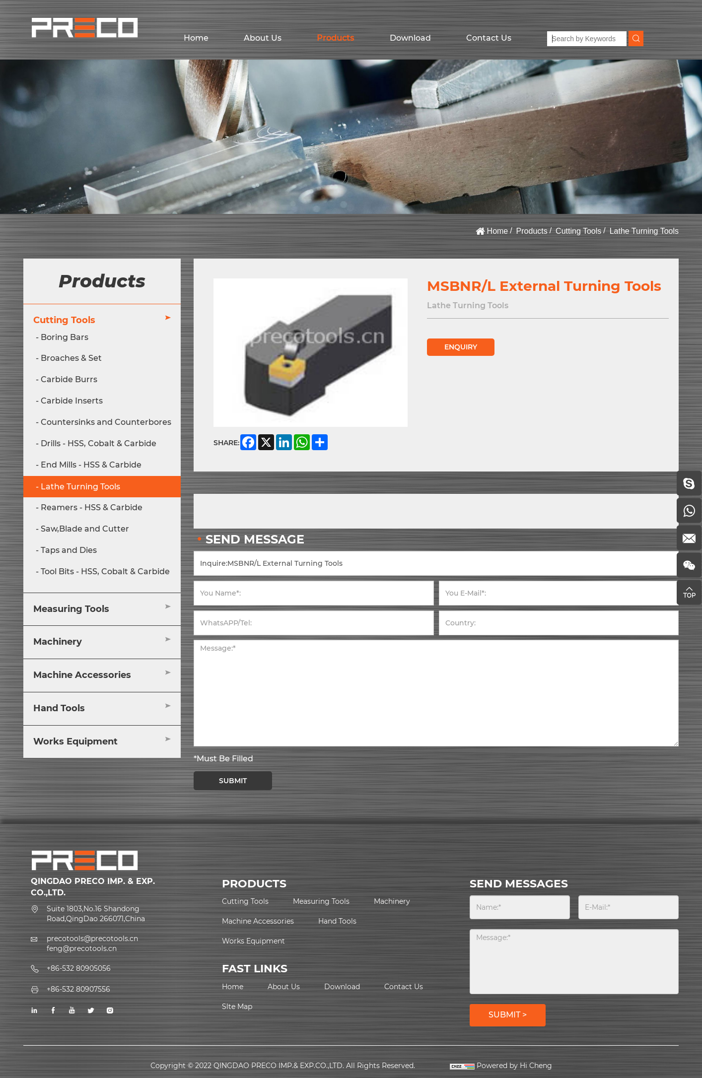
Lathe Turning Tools (644, 231)
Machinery (57, 641)
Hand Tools (59, 708)
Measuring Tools (71, 609)
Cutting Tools (578, 231)
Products (335, 38)
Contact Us (488, 38)
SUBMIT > (508, 1014)
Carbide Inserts (72, 400)
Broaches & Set (71, 358)
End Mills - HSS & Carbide (91, 465)
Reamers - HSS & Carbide (91, 507)
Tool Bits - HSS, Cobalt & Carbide (105, 571)
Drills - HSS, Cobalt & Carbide (98, 443)
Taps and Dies (69, 550)
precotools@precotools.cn (92, 938)
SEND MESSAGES (519, 883)
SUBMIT (233, 780)
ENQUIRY (460, 346)
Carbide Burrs (69, 379)
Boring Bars (64, 337)
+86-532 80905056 (79, 968)
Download (410, 38)
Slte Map (237, 1006)
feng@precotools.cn (82, 948)
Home (196, 38)
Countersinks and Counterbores (106, 422)
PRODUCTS (254, 883)
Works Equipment (75, 741)
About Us (262, 38)
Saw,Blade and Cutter (85, 529)
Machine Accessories (82, 675)
